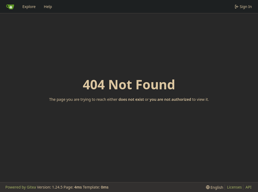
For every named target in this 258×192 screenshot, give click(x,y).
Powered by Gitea (20, 187)
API (248, 187)
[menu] (214, 187)
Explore (28, 6)
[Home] (10, 6)
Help (48, 6)
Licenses (234, 187)
